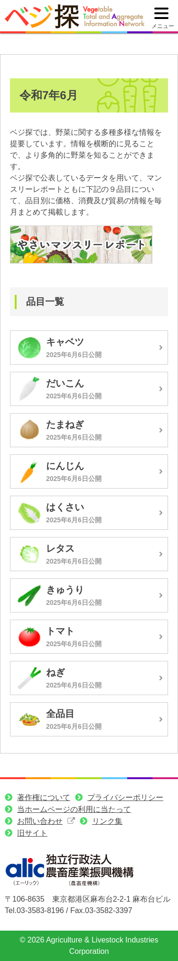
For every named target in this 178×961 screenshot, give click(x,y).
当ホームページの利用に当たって (74, 809)
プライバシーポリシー (125, 797)
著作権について (43, 797)
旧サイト (32, 833)
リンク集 (107, 821)
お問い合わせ (40, 821)
